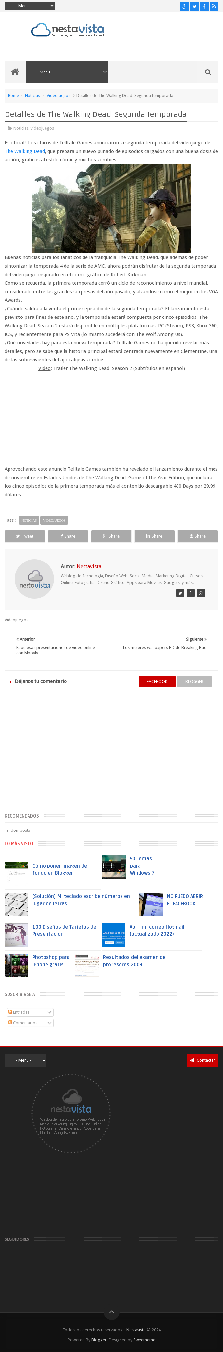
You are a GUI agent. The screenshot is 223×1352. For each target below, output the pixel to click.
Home (13, 95)
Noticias (32, 95)
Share (68, 536)
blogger (194, 681)
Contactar (202, 1060)
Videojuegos (58, 95)
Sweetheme (144, 1339)
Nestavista (136, 1329)
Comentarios (22, 1022)
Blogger (99, 1339)
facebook (157, 681)
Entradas (18, 1012)
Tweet (24, 536)
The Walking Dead (25, 151)
